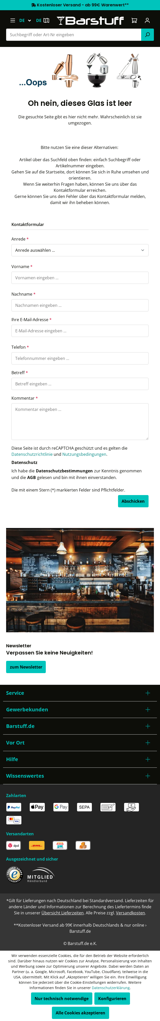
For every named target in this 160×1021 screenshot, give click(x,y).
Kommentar (24, 398)
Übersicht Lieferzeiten (62, 913)
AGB (31, 477)
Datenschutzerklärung (111, 987)
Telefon (20, 347)
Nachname (23, 294)
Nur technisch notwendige (62, 998)
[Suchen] (147, 35)
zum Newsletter (26, 667)
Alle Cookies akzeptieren (80, 1013)
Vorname (22, 266)
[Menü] (12, 20)
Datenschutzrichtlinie (32, 454)
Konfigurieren (112, 998)
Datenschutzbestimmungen (64, 471)
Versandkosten (130, 913)
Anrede (20, 239)
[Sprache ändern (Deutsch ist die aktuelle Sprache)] (27, 20)
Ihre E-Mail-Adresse (31, 319)
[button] (80, 693)
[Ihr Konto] (147, 20)
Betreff (19, 372)
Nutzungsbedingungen (84, 454)
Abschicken (133, 501)
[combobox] (73, 35)
